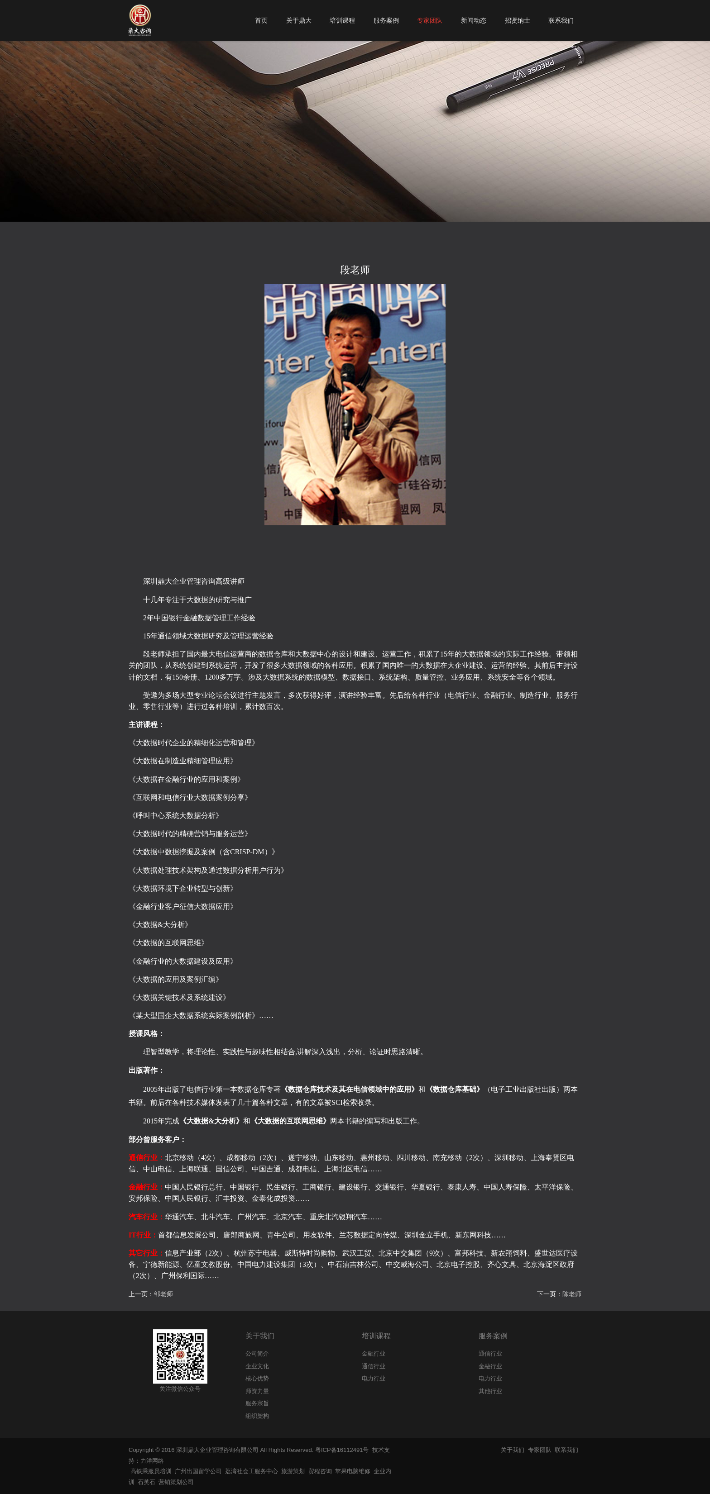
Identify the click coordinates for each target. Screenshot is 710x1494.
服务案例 (493, 1336)
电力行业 (490, 1378)
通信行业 (490, 1353)
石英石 (146, 1482)
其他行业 (490, 1391)
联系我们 (566, 1449)
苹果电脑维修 (352, 1471)
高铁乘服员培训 (151, 1471)
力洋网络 (152, 1460)
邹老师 (163, 1294)
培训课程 (376, 1336)
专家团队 (540, 1449)
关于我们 (259, 1336)
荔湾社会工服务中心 (251, 1471)
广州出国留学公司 (198, 1471)
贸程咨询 (320, 1471)
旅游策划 (293, 1471)
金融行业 (490, 1366)
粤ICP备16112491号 (342, 1449)
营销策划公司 (176, 1482)
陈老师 (571, 1294)
